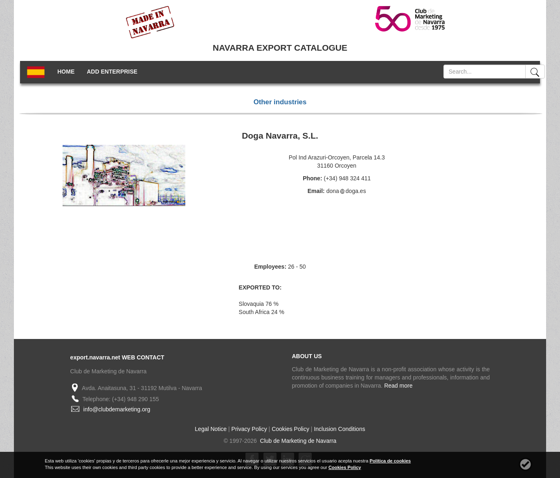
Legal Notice (211, 429)
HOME (65, 71)
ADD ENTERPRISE (112, 71)
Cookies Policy (290, 429)
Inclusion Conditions (339, 429)
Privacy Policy (249, 429)
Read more (398, 385)
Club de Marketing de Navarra (298, 441)
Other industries (280, 102)
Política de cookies (390, 460)
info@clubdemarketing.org (117, 409)
